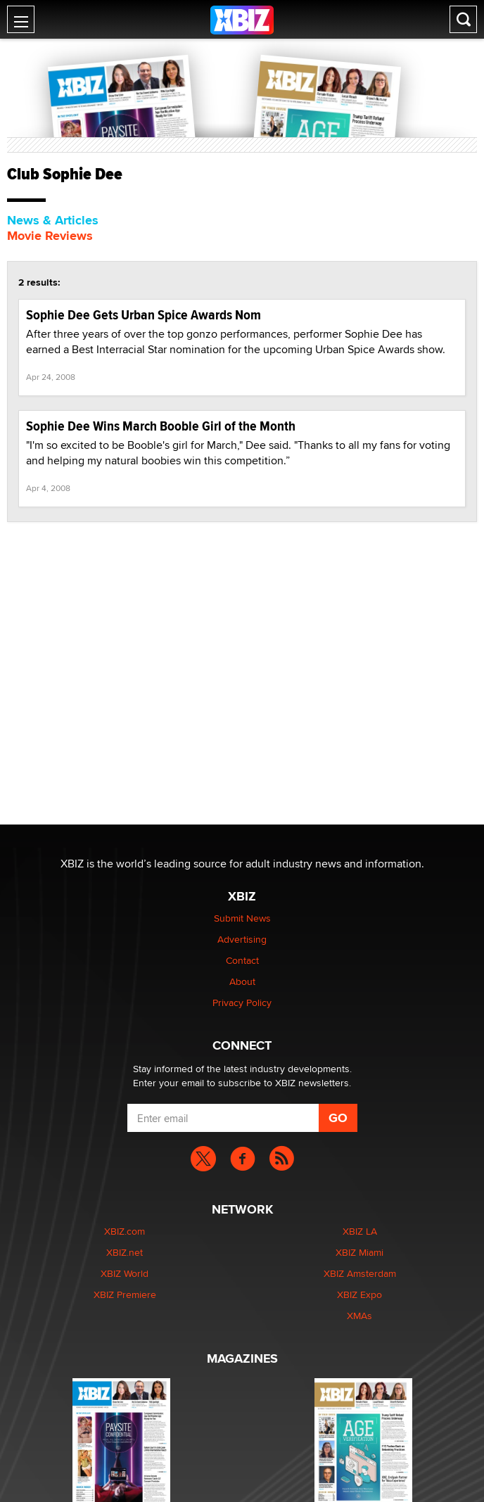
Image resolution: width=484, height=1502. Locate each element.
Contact (242, 960)
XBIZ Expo (359, 1294)
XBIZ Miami (359, 1252)
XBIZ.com (124, 1231)
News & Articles (52, 220)
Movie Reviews (50, 236)
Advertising (242, 939)
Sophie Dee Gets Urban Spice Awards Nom (143, 315)
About (242, 981)
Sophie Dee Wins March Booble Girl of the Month (160, 426)
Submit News (242, 918)
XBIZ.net (124, 1252)
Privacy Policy (242, 1002)
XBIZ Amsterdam (360, 1273)
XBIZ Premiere (125, 1294)
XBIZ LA (360, 1231)
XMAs (359, 1316)
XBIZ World (124, 1273)
